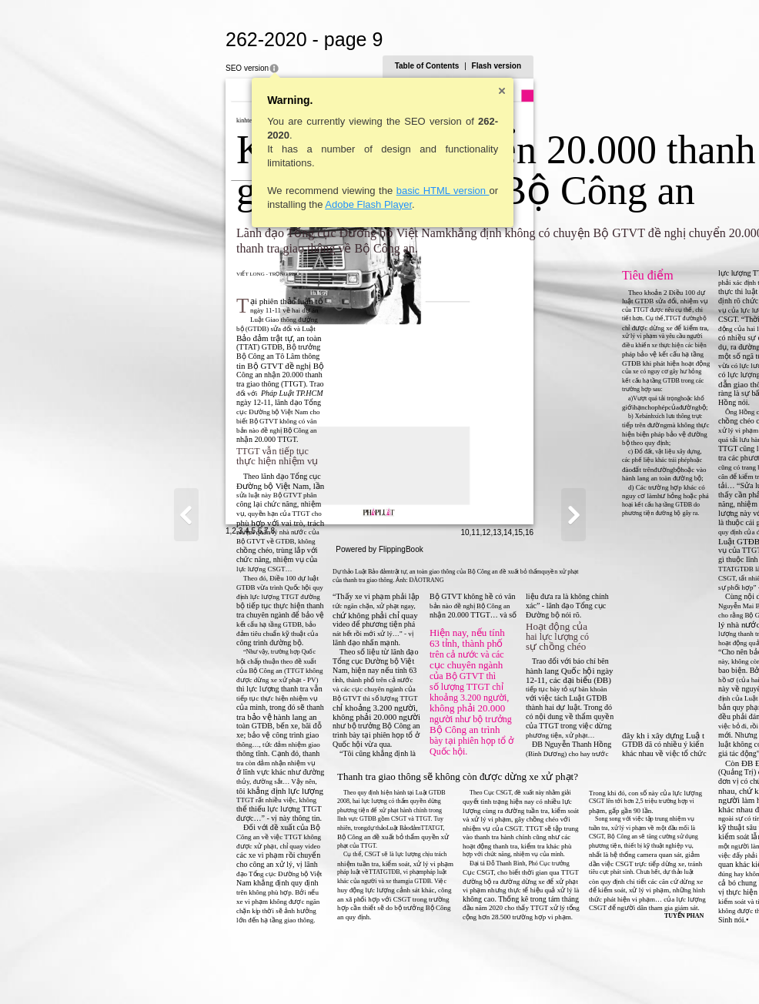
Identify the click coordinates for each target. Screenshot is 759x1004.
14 (659, 970)
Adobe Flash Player (217, 204)
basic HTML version (291, 190)
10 (616, 970)
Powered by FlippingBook (379, 987)
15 (669, 970)
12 (638, 970)
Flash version (647, 66)
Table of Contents (578, 66)
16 (680, 970)
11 (627, 970)
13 (648, 970)
